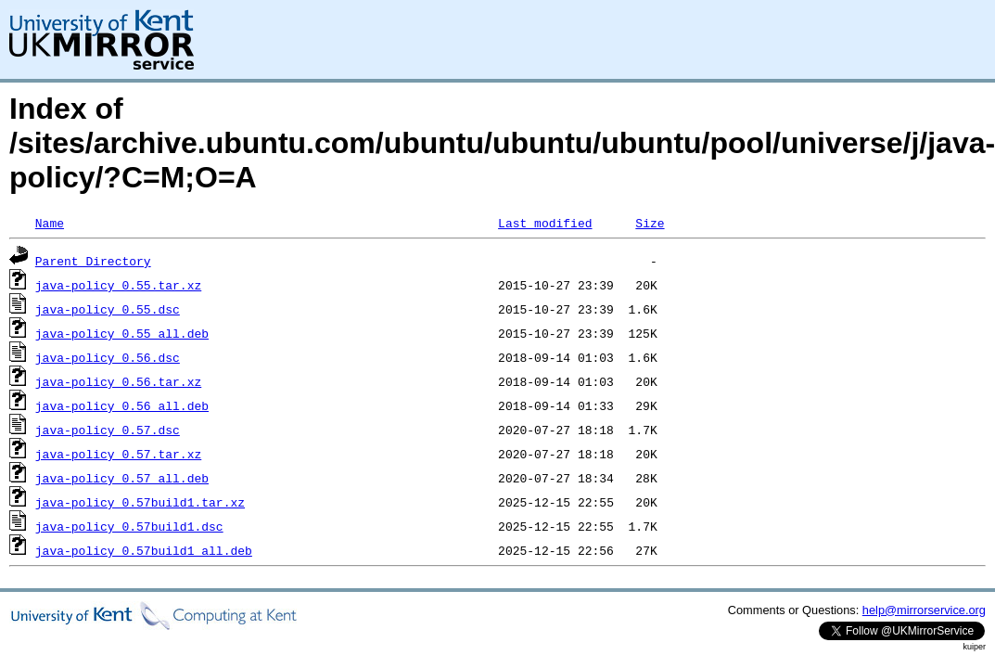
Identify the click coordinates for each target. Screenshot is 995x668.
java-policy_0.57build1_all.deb (143, 550)
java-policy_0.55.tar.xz (118, 284)
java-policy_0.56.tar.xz (118, 381)
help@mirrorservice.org (924, 610)
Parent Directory (93, 260)
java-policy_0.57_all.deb (122, 477)
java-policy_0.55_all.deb (122, 333)
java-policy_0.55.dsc (107, 309)
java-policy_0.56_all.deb (122, 405)
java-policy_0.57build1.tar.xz (140, 502)
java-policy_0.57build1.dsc (129, 526)
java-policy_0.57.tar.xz (118, 453)
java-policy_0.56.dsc (107, 357)
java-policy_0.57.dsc (107, 429)
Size (649, 222)
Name (49, 222)
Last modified (545, 222)
